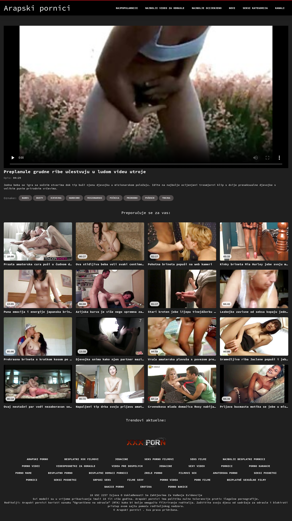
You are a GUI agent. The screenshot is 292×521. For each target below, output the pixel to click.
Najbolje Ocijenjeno (207, 8)
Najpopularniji (127, 8)
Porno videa (169, 479)
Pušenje (149, 197)
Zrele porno (153, 473)
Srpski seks (102, 479)
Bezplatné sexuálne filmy (246, 479)
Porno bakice (178, 486)
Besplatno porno (60, 473)
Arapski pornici (130, 509)
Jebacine (121, 459)
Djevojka (56, 197)
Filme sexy (135, 479)
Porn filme (202, 479)
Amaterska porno (225, 473)
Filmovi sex (188, 473)
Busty (39, 197)
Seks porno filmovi (159, 459)
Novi (232, 8)
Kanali (280, 8)
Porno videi (31, 466)
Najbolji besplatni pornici (244, 459)
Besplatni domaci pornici (108, 473)
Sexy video (196, 466)
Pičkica (114, 197)
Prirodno (132, 197)
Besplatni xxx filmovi (81, 459)
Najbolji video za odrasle (164, 8)
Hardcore (74, 197)
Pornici (227, 466)
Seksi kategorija (255, 8)
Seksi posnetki (265, 473)
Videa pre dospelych (127, 466)
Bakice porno (114, 486)
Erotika (146, 486)
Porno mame (23, 473)
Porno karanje (259, 466)
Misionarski (94, 197)
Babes (25, 197)
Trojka (166, 197)
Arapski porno (37, 459)
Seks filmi (198, 459)
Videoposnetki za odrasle (75, 466)
